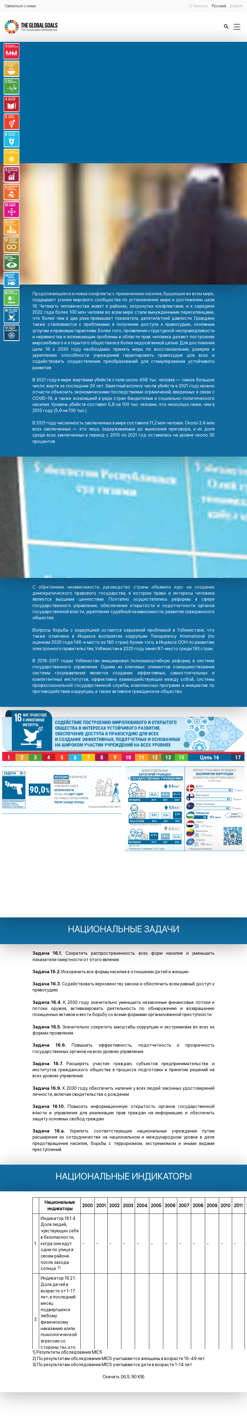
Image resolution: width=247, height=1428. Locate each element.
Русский (219, 6)
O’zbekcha (198, 6)
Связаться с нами (20, 6)
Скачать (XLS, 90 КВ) (123, 1376)
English (236, 6)
